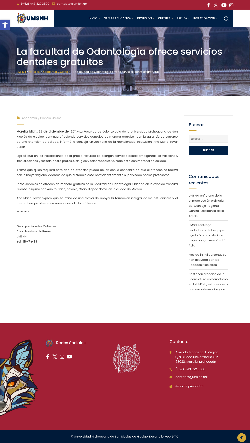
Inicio (93, 18)
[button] (5, 25)
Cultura (164, 18)
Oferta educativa (117, 18)
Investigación (204, 18)
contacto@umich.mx (72, 4)
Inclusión (144, 18)
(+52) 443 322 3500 (35, 4)
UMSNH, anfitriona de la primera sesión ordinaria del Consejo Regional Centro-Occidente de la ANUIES (206, 205)
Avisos (57, 118)
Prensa (182, 18)
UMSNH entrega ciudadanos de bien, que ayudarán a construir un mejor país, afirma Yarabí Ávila (207, 235)
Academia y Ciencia (36, 118)
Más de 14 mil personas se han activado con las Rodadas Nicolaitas (208, 260)
